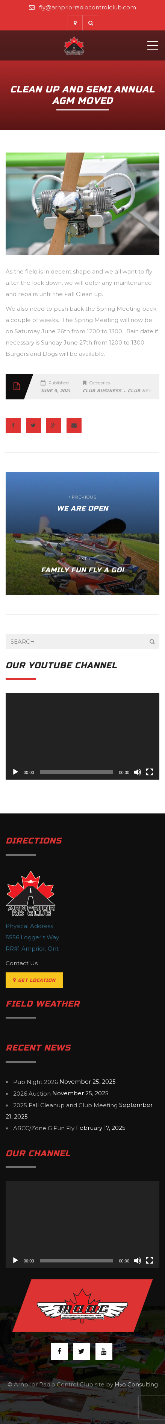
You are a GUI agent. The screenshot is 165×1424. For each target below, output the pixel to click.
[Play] (15, 772)
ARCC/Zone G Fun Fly (43, 1128)
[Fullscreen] (149, 772)
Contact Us (22, 963)
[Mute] (137, 772)
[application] (82, 736)
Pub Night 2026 (35, 1081)
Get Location (34, 980)
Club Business (102, 391)
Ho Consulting (136, 1384)
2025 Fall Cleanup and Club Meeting (65, 1105)
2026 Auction (32, 1093)
